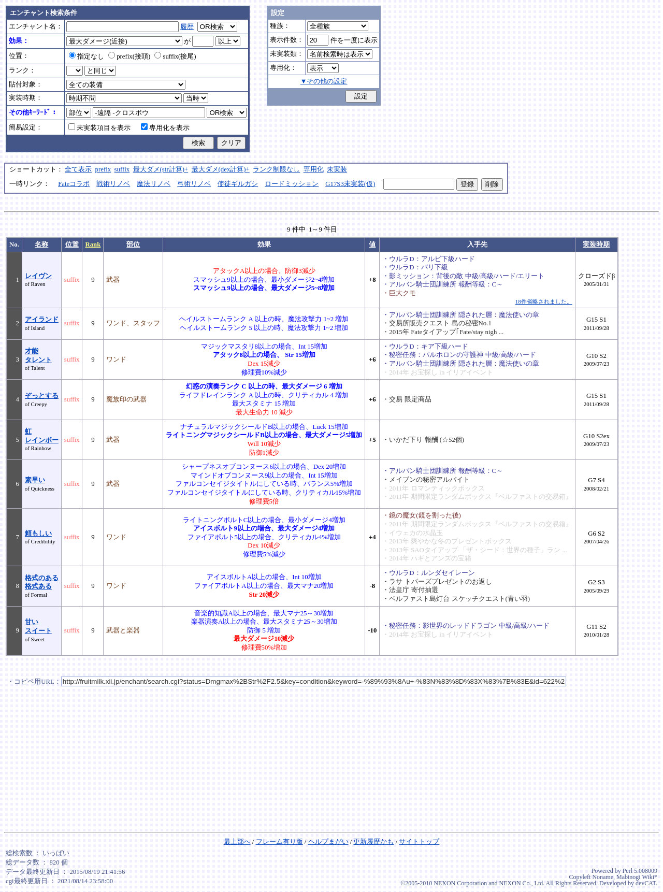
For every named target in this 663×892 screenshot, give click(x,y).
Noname (602, 877)
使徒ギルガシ (238, 184)
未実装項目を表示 (99, 128)
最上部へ (237, 841)
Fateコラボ (74, 184)
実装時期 (596, 244)
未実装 (337, 169)
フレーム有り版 (279, 841)
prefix (103, 169)
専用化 (314, 169)
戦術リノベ (113, 184)
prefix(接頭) (129, 56)
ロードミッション (292, 184)
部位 (133, 244)
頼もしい (38, 533)
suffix (122, 169)
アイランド (42, 319)
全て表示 (78, 169)
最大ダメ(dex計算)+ (221, 169)
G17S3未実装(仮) (350, 184)
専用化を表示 (165, 128)
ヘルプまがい (328, 841)
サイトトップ (419, 841)
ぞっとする (42, 395)
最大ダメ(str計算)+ (161, 169)
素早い (35, 480)
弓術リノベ (194, 184)
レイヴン (38, 276)
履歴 (187, 27)
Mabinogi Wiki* (636, 877)
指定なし (86, 56)
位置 (72, 244)
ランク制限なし (276, 169)
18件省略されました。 (543, 301)
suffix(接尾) (175, 56)
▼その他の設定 (324, 81)
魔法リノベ (153, 184)
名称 (41, 244)
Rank (92, 244)
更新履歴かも (373, 841)
